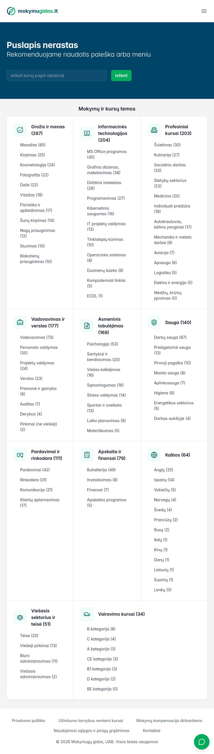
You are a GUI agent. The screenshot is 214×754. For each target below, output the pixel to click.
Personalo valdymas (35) (39, 350)
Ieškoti (121, 75)
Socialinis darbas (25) (170, 167)
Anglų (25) (163, 469)
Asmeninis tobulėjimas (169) (110, 325)
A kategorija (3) (101, 649)
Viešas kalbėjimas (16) (103, 372)
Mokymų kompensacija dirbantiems (169, 720)
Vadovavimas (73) (37, 337)
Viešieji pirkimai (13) (38, 645)
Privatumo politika (28, 720)
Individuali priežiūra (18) (172, 209)
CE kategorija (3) (102, 659)
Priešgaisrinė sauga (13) (172, 350)
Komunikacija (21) (36, 489)
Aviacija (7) (164, 252)
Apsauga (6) (165, 262)
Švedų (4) (163, 509)
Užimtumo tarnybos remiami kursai (91, 720)
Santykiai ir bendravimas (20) (103, 357)
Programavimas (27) (106, 198)
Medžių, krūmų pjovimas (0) (168, 295)
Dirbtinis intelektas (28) (104, 185)
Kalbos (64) (177, 455)
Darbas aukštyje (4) (172, 418)
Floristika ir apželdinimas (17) (36, 207)
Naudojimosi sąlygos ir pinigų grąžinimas (92, 730)
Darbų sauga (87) (170, 337)
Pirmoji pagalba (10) (172, 362)
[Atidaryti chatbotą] (202, 742)
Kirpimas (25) (32, 154)
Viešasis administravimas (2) (38, 674)
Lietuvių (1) (164, 569)
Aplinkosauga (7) (170, 382)
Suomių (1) (163, 579)
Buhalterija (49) (101, 469)
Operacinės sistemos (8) (106, 257)
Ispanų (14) (164, 479)
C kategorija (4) (101, 639)
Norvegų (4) (165, 499)
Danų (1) (161, 559)
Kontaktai (151, 730)
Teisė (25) (29, 635)
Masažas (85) (33, 144)
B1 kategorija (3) (102, 669)
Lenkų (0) (163, 589)
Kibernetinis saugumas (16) (100, 211)
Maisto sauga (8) (170, 372)
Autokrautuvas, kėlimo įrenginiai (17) (173, 224)
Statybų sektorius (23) (170, 183)
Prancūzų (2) (166, 519)
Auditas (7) (30, 404)
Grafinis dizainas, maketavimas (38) (103, 170)
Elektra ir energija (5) (173, 282)
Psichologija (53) (102, 344)
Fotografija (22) (34, 174)
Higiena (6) (164, 392)
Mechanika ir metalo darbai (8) (173, 240)
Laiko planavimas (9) (106, 420)
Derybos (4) (31, 414)
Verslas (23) (31, 378)
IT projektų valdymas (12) (106, 226)
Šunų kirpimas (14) (37, 220)
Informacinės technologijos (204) (112, 133)
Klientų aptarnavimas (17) (39, 502)
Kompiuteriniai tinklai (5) (106, 283)
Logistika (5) (165, 272)
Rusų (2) (162, 529)
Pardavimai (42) (35, 469)
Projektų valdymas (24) (37, 365)
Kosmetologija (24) (37, 164)
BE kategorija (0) (102, 689)
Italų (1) (161, 539)
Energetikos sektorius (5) (174, 405)
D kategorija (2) (101, 679)
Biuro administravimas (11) (39, 658)
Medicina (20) (167, 196)
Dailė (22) (29, 184)
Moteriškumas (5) (103, 430)
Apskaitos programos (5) (106, 502)
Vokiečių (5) (165, 489)
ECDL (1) (95, 296)
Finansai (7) (98, 489)
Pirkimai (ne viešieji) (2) (38, 427)
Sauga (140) (178, 322)
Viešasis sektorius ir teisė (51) (43, 617)
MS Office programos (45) (107, 154)
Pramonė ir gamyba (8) (38, 391)
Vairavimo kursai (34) (121, 614)
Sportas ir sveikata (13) (104, 408)
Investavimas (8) (102, 479)
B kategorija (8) (101, 629)
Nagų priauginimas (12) (37, 233)
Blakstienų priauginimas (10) (36, 259)
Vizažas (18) (31, 194)
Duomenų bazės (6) (105, 270)
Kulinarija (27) (167, 154)
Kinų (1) (161, 549)
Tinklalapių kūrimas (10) (105, 242)
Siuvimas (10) (32, 246)
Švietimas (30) (167, 144)
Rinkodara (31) (33, 479)
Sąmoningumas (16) (105, 385)
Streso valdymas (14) (106, 395)
